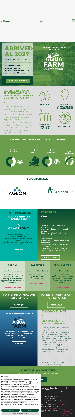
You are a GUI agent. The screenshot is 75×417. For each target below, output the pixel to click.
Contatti (64, 395)
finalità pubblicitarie (20, 392)
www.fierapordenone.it (53, 408)
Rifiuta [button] (11, 410)
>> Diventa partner (62, 287)
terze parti (27, 386)
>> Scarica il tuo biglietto (37, 283)
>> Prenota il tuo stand (12, 287)
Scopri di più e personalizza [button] (20, 413)
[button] (41, 21)
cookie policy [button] (26, 384)
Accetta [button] (30, 410)
